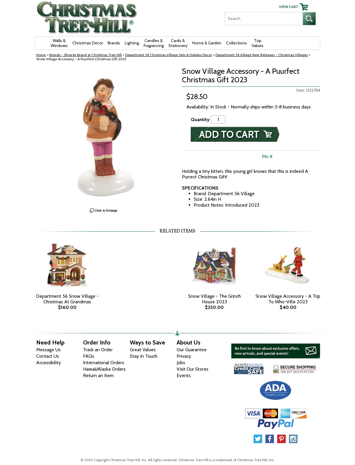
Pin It (267, 156)
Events (184, 375)
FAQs (88, 356)
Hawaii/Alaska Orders (104, 369)
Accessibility (48, 362)
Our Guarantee (192, 349)
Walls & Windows (59, 43)
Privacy (184, 356)
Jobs (181, 362)
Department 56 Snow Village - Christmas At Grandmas (67, 299)
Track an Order (98, 349)
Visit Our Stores (192, 369)
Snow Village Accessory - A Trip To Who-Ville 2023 (288, 299)
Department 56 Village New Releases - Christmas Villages (261, 55)
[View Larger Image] (104, 136)
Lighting (132, 43)
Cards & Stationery (178, 43)
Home (41, 55)
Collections (236, 43)
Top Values (257, 43)
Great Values (143, 349)
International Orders (103, 362)
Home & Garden (206, 43)
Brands (114, 43)
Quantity (200, 119)
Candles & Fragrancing (154, 43)
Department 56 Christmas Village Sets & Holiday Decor (168, 55)
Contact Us (47, 356)
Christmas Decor (87, 43)
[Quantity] (218, 119)
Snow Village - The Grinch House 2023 (214, 299)
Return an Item (98, 375)
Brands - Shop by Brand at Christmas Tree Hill (85, 55)
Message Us (48, 349)
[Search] (264, 18)
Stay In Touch (143, 356)
